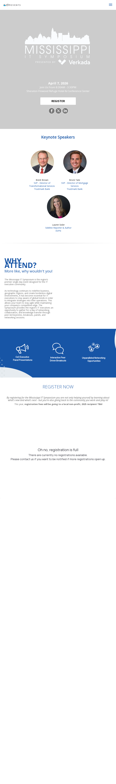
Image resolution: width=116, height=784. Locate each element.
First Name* (8, 569)
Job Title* (45, 584)
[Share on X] (58, 111)
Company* (7, 584)
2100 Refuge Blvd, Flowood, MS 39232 (58, 482)
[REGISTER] (58, 101)
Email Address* (87, 569)
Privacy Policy (89, 598)
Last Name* (47, 569)
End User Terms (70, 598)
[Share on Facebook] (51, 111)
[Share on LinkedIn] (64, 111)
